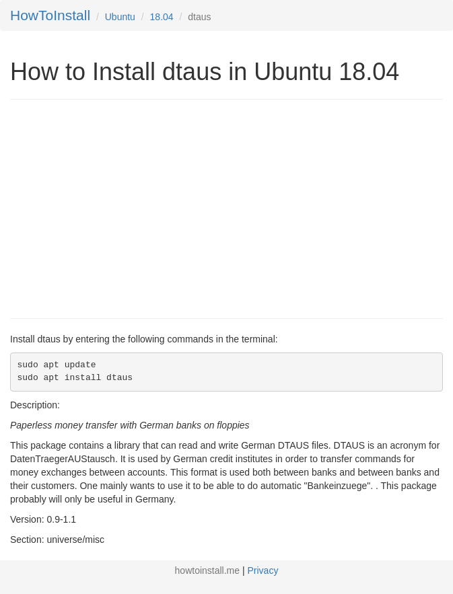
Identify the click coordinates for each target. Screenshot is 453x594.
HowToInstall (50, 15)
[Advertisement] (123, 207)
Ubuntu (120, 16)
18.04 (162, 16)
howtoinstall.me (207, 570)
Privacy (263, 570)
